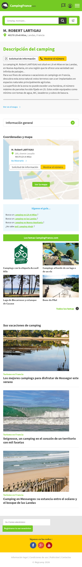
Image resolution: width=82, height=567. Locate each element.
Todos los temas (67, 308)
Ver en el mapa (12, 106)
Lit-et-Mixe (26, 156)
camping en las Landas (26, 218)
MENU (77, 5)
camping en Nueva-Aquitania (29, 222)
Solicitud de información (20, 58)
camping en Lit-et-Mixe (26, 214)
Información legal (19, 557)
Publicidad (54, 557)
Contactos (66, 557)
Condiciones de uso (38, 557)
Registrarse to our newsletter (17, 528)
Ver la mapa (41, 184)
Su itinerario (19, 160)
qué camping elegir (24, 226)
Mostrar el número (53, 167)
